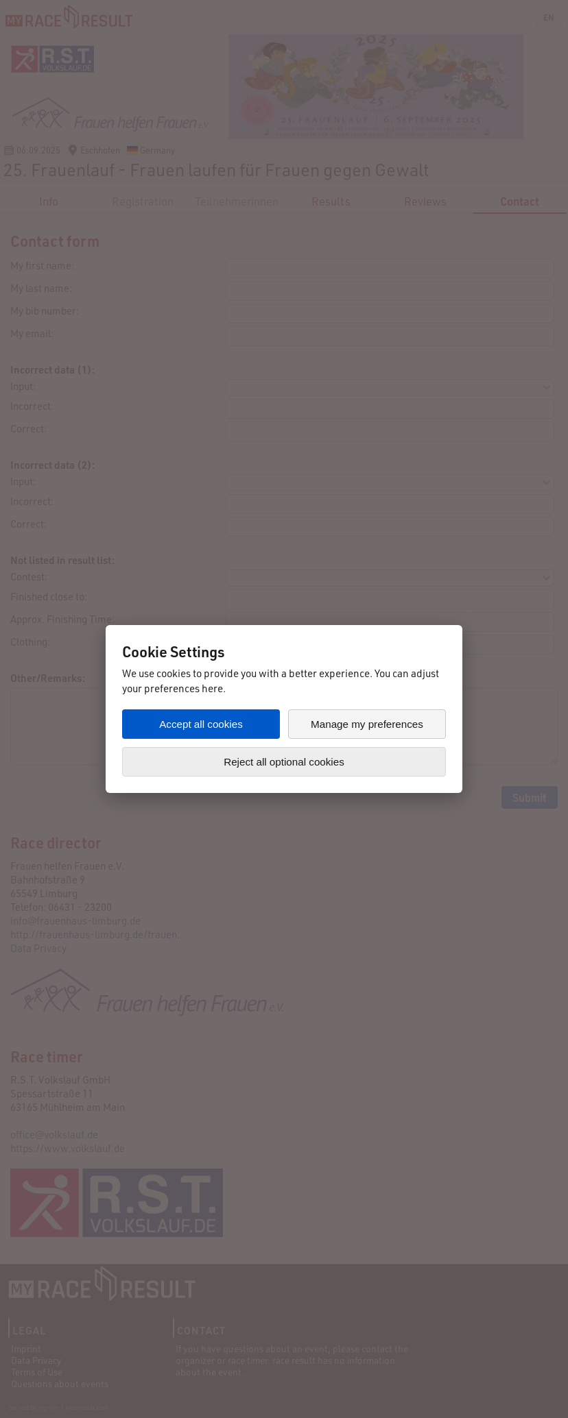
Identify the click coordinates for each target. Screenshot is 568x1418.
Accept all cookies (201, 724)
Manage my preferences (367, 724)
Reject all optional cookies (284, 762)
